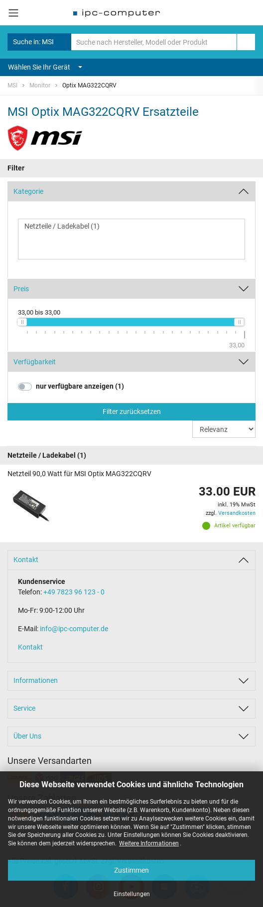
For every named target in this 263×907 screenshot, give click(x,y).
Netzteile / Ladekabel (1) (131, 226)
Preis (21, 289)
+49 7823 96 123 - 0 (74, 592)
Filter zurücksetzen (132, 411)
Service (24, 708)
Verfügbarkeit (34, 362)
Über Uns (27, 736)
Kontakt (25, 560)
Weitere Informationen (149, 843)
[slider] (22, 322)
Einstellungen (132, 894)
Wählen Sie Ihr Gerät (45, 67)
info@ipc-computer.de (74, 629)
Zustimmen (131, 870)
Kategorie (28, 191)
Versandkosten (237, 513)
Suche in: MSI (39, 42)
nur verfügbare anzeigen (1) (80, 386)
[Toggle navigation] (13, 13)
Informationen (35, 680)
